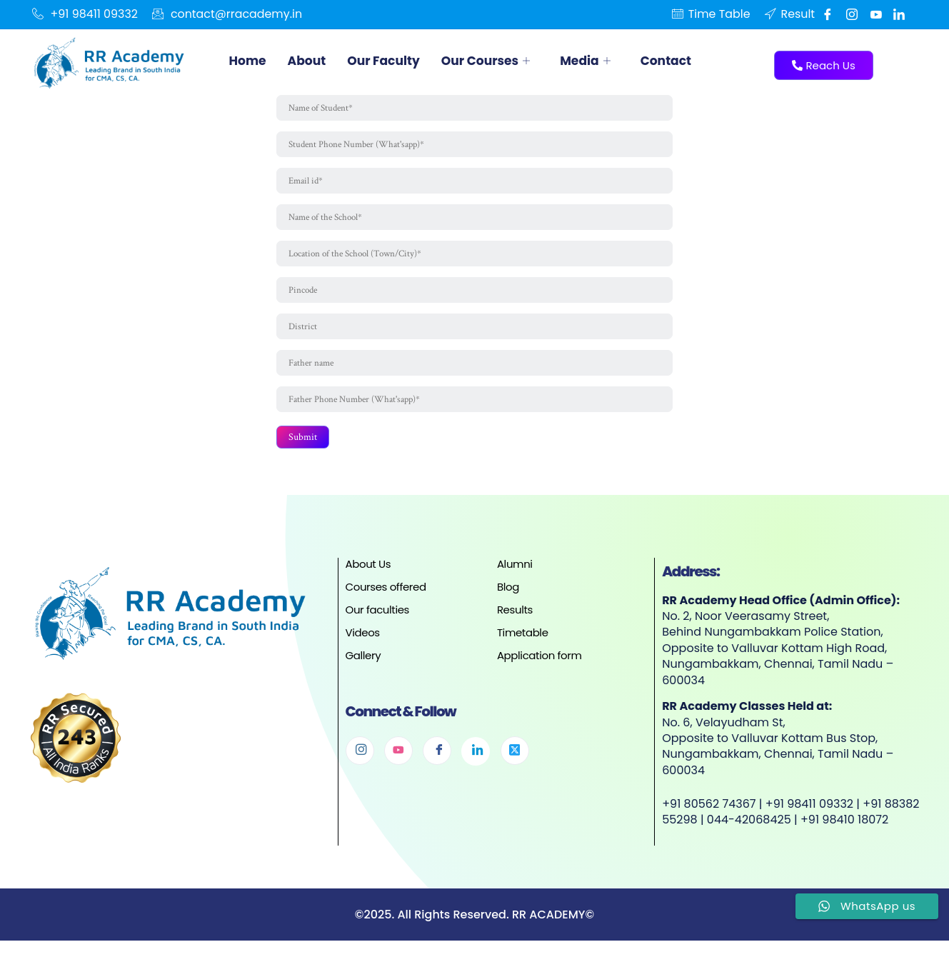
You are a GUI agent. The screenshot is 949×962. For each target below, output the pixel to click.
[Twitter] (515, 756)
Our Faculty (389, 60)
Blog (508, 592)
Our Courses (497, 60)
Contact (681, 60)
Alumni (515, 569)
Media (600, 60)
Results (515, 615)
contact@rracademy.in (228, 14)
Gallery (363, 660)
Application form (539, 660)
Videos (363, 638)
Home (248, 60)
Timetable (522, 638)
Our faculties (378, 615)
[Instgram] (849, 14)
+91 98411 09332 (85, 14)
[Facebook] (825, 14)
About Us (368, 569)
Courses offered (386, 592)
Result (789, 14)
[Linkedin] (899, 14)
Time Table (710, 14)
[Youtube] (874, 14)
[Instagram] (360, 756)
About (309, 60)
